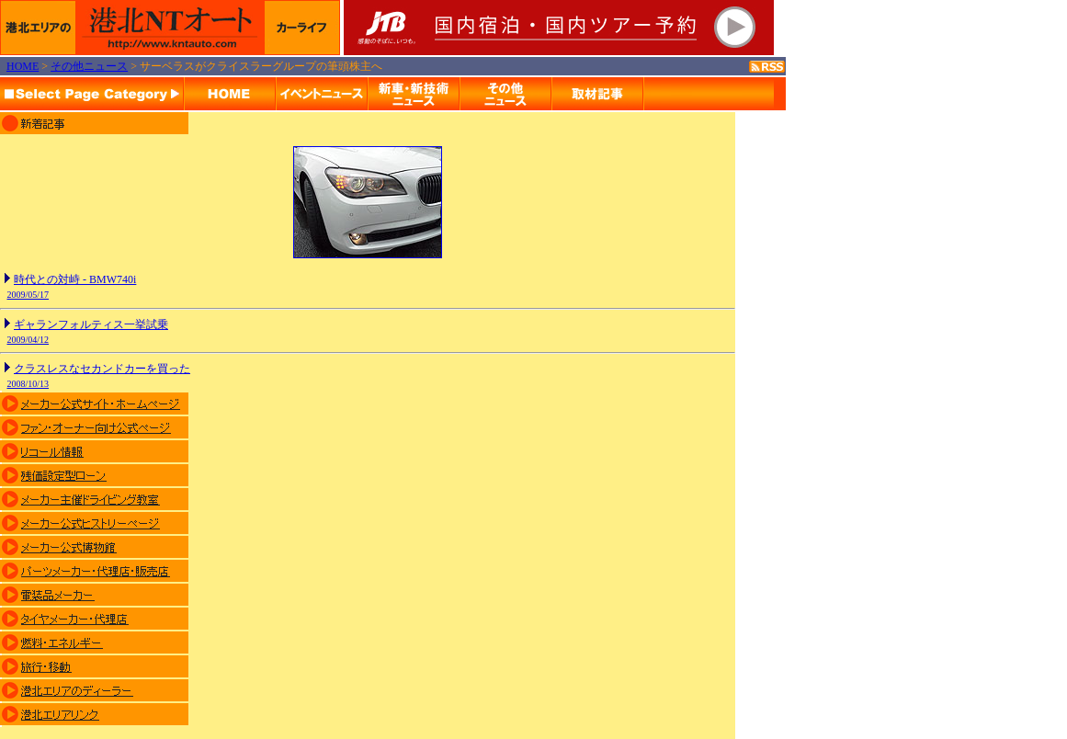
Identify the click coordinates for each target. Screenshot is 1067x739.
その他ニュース (89, 66)
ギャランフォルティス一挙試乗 (91, 324)
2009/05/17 (28, 295)
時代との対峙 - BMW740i (75, 279)
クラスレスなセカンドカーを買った (102, 368)
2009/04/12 (28, 340)
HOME (22, 66)
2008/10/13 (28, 384)
